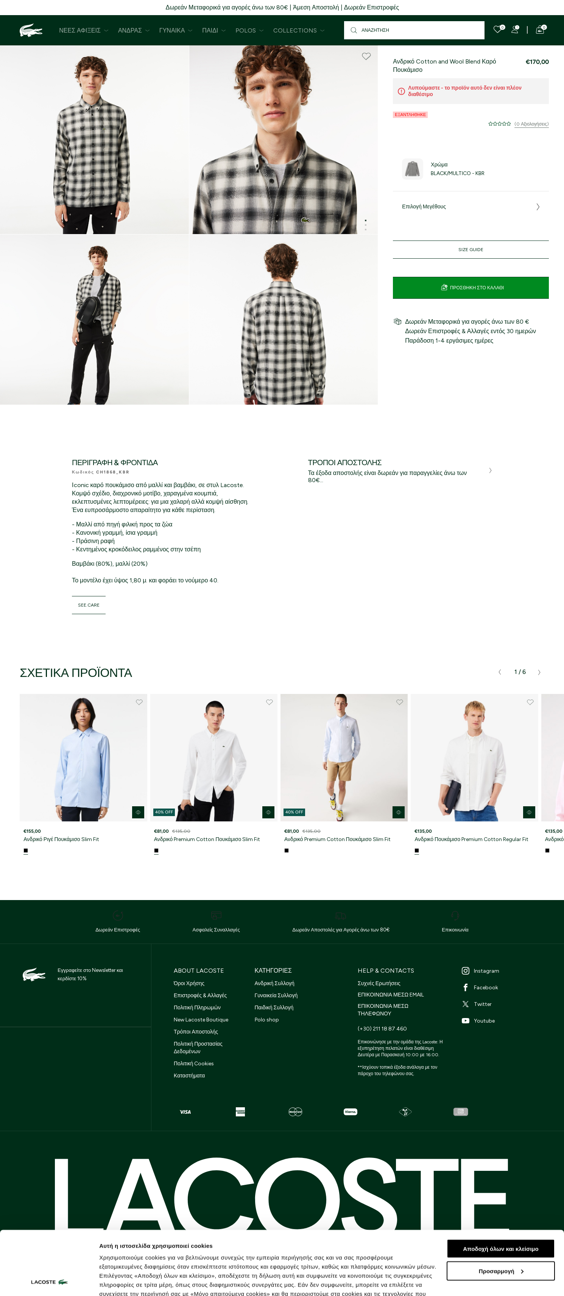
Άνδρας (134, 30)
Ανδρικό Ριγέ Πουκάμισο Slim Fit (61, 839)
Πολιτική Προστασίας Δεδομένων (198, 1048)
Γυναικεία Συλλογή (276, 995)
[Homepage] (31, 30)
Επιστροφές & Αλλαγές (200, 995)
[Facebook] (503, 987)
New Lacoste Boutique (201, 1020)
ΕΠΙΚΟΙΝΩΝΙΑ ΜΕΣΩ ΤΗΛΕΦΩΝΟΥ (383, 1010)
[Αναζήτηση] (414, 30)
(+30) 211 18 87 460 (382, 1029)
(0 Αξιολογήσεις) (531, 124)
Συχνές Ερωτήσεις (379, 983)
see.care (89, 605)
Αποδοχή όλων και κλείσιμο (500, 1189)
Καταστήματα (189, 1075)
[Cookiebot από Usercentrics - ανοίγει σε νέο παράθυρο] (49, 1281)
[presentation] (499, 672)
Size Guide (470, 249)
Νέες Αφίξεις (84, 30)
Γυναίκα (176, 30)
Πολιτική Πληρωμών (197, 1007)
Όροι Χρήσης (189, 983)
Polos (249, 30)
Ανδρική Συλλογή (274, 983)
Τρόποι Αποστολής (196, 1032)
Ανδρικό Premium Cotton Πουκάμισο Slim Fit (207, 839)
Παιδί (214, 30)
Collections (299, 30)
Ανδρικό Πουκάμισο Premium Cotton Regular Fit (471, 839)
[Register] (514, 29)
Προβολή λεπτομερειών (131, 1281)
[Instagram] (503, 970)
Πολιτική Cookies (194, 1063)
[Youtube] (503, 1020)
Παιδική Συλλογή (274, 1007)
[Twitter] (503, 1004)
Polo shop (267, 1020)
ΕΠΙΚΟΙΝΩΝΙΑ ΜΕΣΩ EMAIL (391, 995)
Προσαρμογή (501, 1211)
